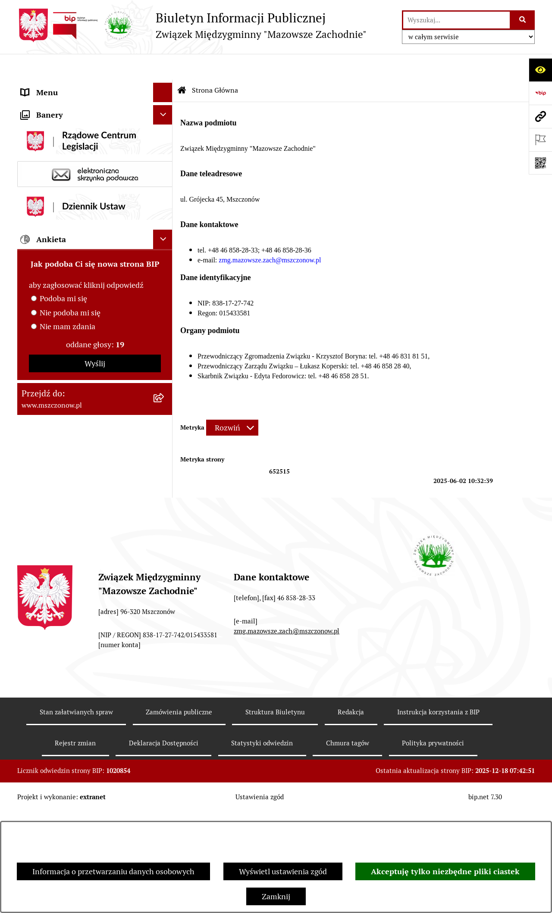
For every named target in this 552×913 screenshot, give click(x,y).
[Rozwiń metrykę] (232, 402)
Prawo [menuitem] (32, 125)
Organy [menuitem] (33, 105)
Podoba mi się (63, 482)
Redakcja (351, 813)
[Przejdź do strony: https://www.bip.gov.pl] (540, 93)
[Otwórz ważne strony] (540, 139)
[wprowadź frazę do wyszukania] (456, 20)
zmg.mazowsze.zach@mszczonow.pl (286, 732)
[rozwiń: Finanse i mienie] (164, 144)
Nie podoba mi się (70, 496)
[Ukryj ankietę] (162, 423)
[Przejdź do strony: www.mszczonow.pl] (540, 116)
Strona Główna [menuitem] (46, 86)
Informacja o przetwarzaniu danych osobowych (113, 871)
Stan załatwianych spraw (76, 813)
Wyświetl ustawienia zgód (283, 871)
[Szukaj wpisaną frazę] (523, 20)
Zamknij (276, 896)
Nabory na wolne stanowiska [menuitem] (70, 276)
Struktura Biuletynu (275, 813)
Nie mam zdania (67, 510)
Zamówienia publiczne (179, 813)
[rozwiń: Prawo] (164, 124)
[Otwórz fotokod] (540, 162)
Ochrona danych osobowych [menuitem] (69, 257)
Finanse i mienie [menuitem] (49, 144)
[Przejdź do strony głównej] (192, 25)
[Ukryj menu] (162, 66)
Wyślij (95, 547)
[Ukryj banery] (162, 298)
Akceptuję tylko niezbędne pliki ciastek (445, 871)
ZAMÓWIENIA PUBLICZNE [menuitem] (67, 218)
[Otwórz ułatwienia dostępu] (540, 69)
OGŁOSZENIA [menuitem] (45, 237)
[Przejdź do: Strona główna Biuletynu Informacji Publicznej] (182, 65)
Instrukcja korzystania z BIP (438, 813)
